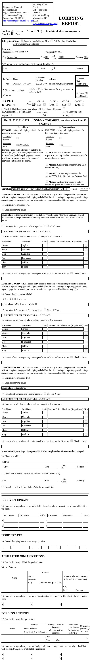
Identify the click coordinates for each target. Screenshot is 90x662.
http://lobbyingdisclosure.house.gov (18, 20)
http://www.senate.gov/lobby (45, 23)
